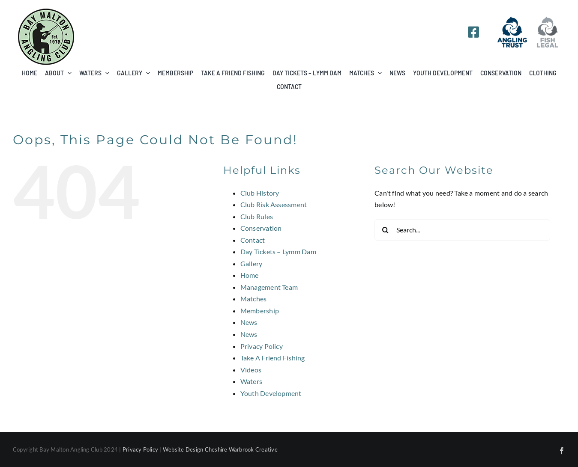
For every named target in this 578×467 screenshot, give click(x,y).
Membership (259, 310)
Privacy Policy (261, 346)
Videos (250, 370)
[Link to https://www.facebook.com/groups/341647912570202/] (473, 32)
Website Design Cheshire (195, 449)
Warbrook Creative (253, 449)
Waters (251, 381)
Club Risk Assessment (273, 204)
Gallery (251, 263)
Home (249, 275)
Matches (253, 298)
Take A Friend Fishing (272, 358)
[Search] (385, 230)
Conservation (261, 228)
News (249, 322)
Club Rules (256, 216)
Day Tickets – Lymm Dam (278, 251)
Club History (259, 193)
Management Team (269, 287)
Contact (252, 240)
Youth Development (271, 393)
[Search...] (462, 230)
